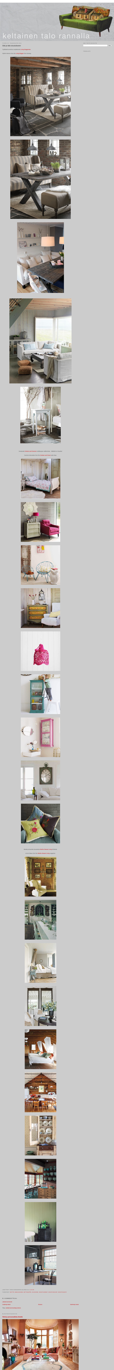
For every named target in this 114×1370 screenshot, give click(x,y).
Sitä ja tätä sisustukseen (11, 46)
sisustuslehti (62, 1292)
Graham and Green (45, 455)
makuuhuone (19, 1292)
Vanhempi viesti (74, 1304)
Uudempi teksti (6, 1304)
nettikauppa (27, 1292)
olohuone (35, 1292)
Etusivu (40, 1304)
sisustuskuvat (52, 1292)
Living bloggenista (25, 49)
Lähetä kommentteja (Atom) (13, 1308)
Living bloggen (20, 53)
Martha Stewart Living (46, 849)
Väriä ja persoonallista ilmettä (12, 1317)
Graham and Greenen (31, 451)
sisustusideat (43, 1292)
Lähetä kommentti (7, 1302)
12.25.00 (32, 1289)
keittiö (12, 1292)
